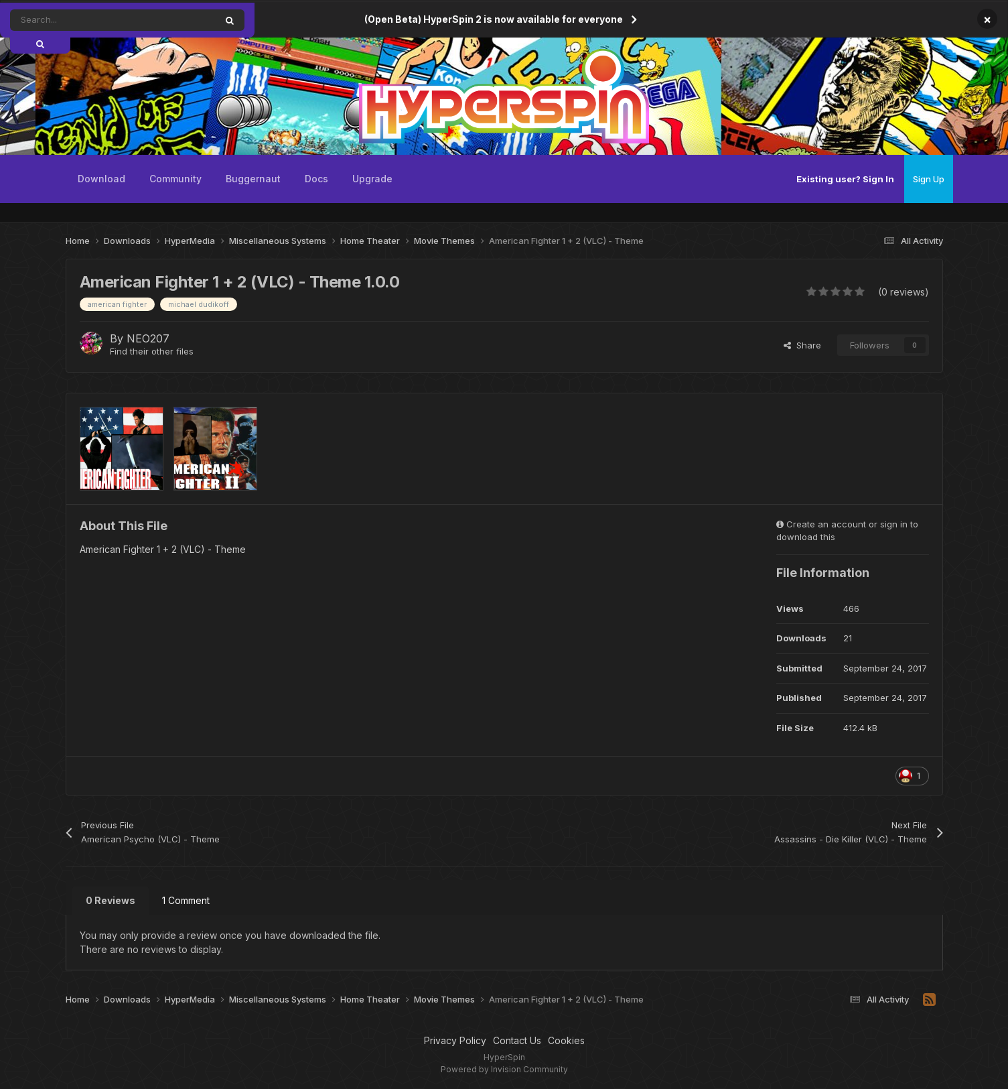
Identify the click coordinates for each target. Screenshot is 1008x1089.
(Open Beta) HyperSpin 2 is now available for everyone (493, 19)
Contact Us (517, 1040)
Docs (316, 178)
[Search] (82, 20)
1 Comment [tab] (186, 900)
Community (175, 178)
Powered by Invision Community (504, 1069)
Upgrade (372, 178)
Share (802, 345)
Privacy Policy (455, 1040)
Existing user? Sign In (845, 179)
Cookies (566, 1040)
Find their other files (152, 351)
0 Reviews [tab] (110, 900)
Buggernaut (253, 178)
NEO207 (148, 338)
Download (101, 178)
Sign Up (928, 179)
